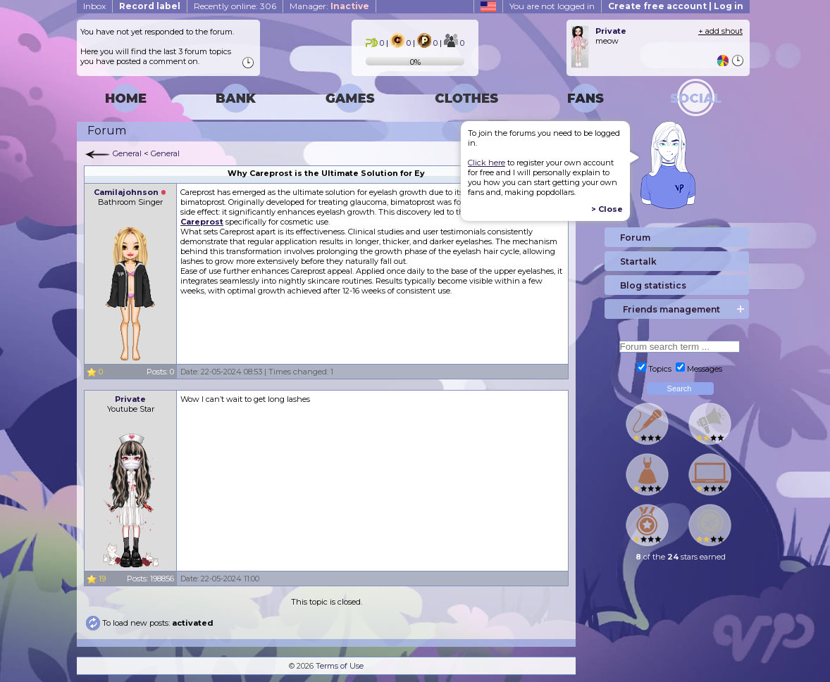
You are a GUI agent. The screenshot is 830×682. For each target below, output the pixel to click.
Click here (486, 163)
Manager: (329, 6)
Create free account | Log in (675, 6)
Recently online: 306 (235, 6)
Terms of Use (340, 666)
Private (130, 399)
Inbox (94, 6)
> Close (607, 209)
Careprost (201, 222)
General (127, 153)
